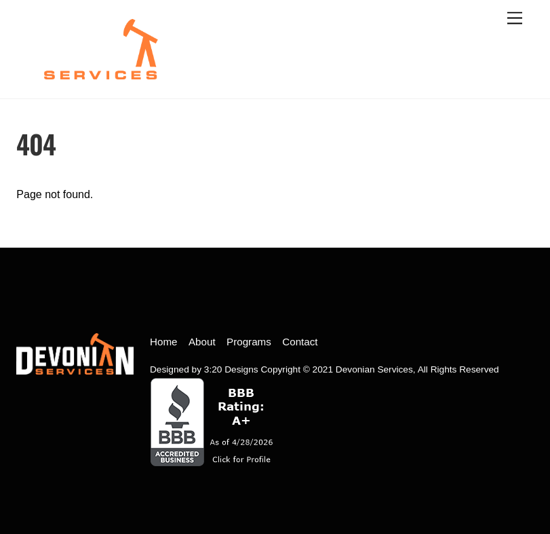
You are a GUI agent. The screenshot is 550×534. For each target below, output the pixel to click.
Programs (249, 341)
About (202, 341)
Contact (299, 341)
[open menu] (514, 18)
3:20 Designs (231, 369)
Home (164, 341)
